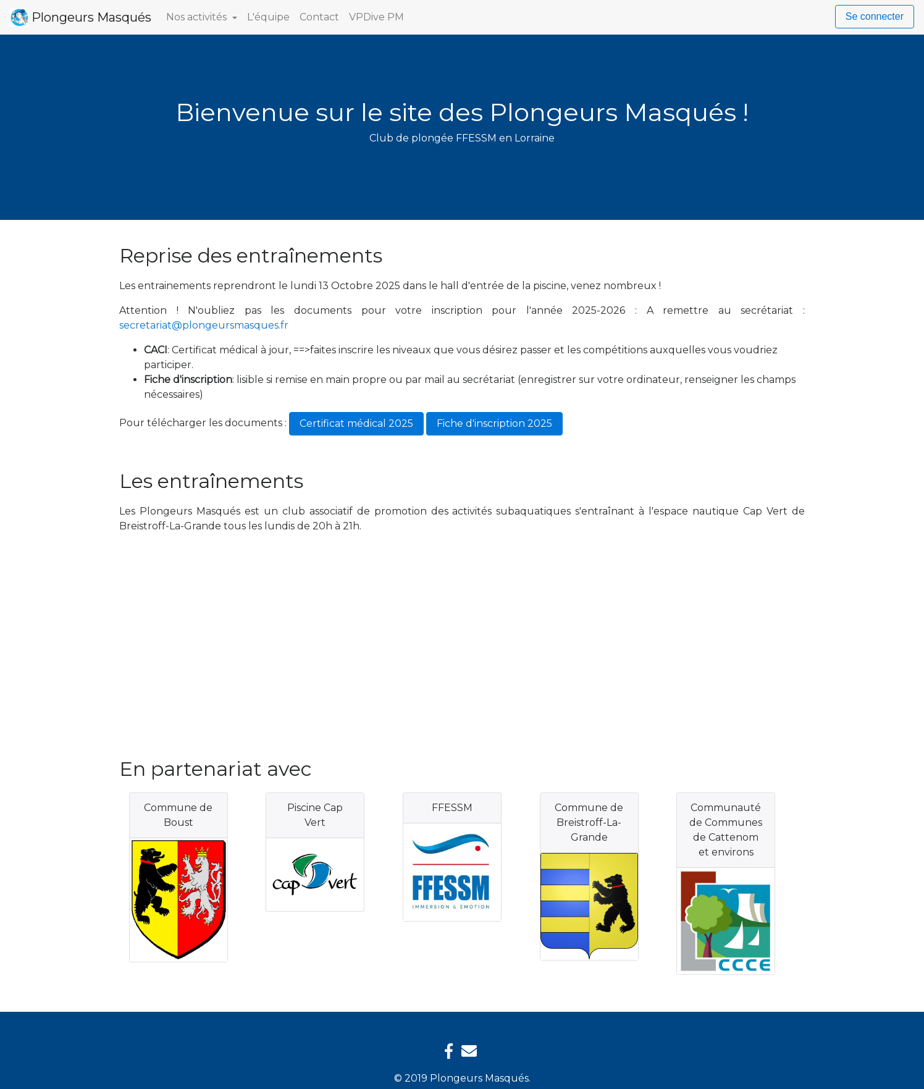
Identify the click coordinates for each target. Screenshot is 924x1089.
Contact (319, 17)
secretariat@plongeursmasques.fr (203, 325)
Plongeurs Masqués (80, 17)
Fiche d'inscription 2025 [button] (494, 423)
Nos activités (197, 17)
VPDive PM (376, 17)
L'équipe (268, 17)
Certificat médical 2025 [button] (356, 423)
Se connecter (875, 16)
